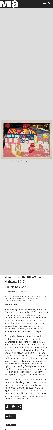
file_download (7, 406)
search (49, 3)
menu (44, 3)
